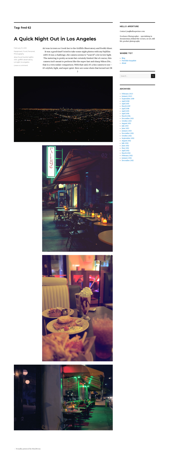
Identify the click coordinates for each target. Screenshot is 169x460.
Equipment (18, 51)
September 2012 (128, 138)
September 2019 (128, 99)
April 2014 (125, 114)
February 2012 (127, 156)
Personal (31, 51)
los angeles (25, 62)
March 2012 (126, 153)
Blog (123, 58)
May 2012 (125, 148)
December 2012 (128, 133)
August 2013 (126, 123)
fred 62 (25, 57)
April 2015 (125, 111)
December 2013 (128, 119)
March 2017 (126, 106)
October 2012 (127, 136)
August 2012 (126, 141)
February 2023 (127, 94)
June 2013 (125, 128)
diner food (18, 57)
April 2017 (125, 104)
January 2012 (127, 158)
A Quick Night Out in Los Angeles (55, 39)
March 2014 (126, 116)
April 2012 (125, 151)
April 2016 (125, 109)
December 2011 (127, 161)
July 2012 (125, 143)
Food (25, 51)
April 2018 (125, 101)
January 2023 (127, 96)
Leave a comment (21, 65)
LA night (17, 62)
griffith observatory (25, 60)
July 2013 (125, 126)
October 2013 (127, 121)
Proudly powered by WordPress (28, 449)
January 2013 (127, 131)
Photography (19, 54)
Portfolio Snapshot (129, 61)
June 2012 (125, 146)
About (124, 63)
